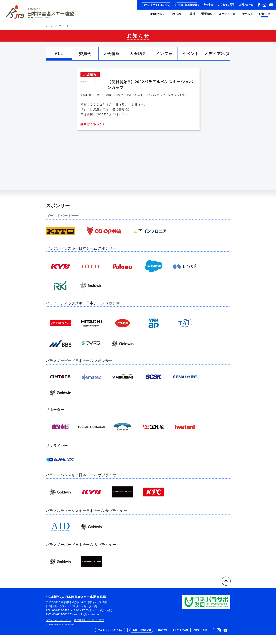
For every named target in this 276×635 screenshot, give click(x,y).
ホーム (49, 27)
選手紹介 (207, 15)
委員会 (85, 55)
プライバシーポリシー (58, 620)
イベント (190, 55)
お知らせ (264, 15)
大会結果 (137, 55)
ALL (59, 55)
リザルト (247, 15)
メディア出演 (217, 55)
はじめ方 (178, 15)
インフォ (164, 55)
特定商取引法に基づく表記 (89, 620)
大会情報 (111, 55)
